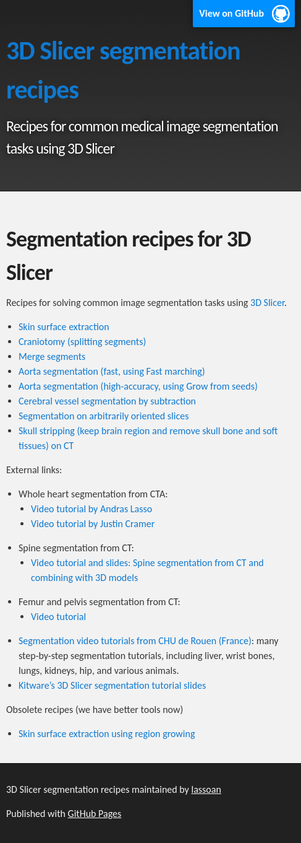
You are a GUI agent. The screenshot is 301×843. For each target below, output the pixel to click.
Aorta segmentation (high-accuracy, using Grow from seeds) (138, 386)
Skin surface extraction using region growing (107, 734)
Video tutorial (58, 616)
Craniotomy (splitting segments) (82, 341)
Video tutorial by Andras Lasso (91, 509)
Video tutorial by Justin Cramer (93, 524)
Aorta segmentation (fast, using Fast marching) (112, 371)
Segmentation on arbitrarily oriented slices (104, 416)
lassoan (206, 789)
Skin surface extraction (64, 327)
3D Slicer (267, 302)
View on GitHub (231, 13)
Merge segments (52, 356)
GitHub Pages (95, 813)
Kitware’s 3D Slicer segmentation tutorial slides (112, 685)
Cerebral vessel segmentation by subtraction (107, 401)
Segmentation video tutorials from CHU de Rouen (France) (135, 641)
